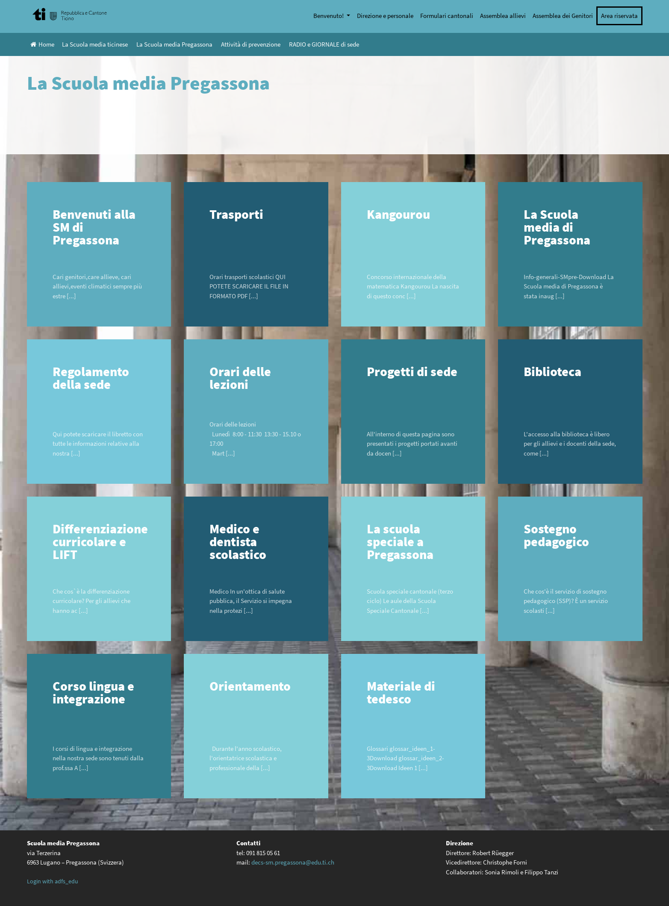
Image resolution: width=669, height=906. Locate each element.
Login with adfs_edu (52, 881)
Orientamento (250, 686)
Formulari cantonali (446, 16)
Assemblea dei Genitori (563, 16)
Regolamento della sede (91, 377)
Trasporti (236, 214)
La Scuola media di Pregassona (557, 227)
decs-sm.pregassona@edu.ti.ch (292, 862)
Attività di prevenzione (250, 44)
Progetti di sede (412, 371)
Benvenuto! (329, 16)
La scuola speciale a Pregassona (400, 541)
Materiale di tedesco (401, 692)
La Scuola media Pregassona (174, 44)
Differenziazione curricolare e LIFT (100, 541)
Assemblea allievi (503, 16)
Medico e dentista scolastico (237, 541)
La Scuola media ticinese (95, 44)
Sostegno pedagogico (556, 535)
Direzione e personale (385, 16)
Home (42, 44)
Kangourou (398, 214)
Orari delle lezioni (240, 377)
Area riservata (619, 16)
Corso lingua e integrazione (93, 692)
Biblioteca (552, 371)
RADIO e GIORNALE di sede (324, 44)
